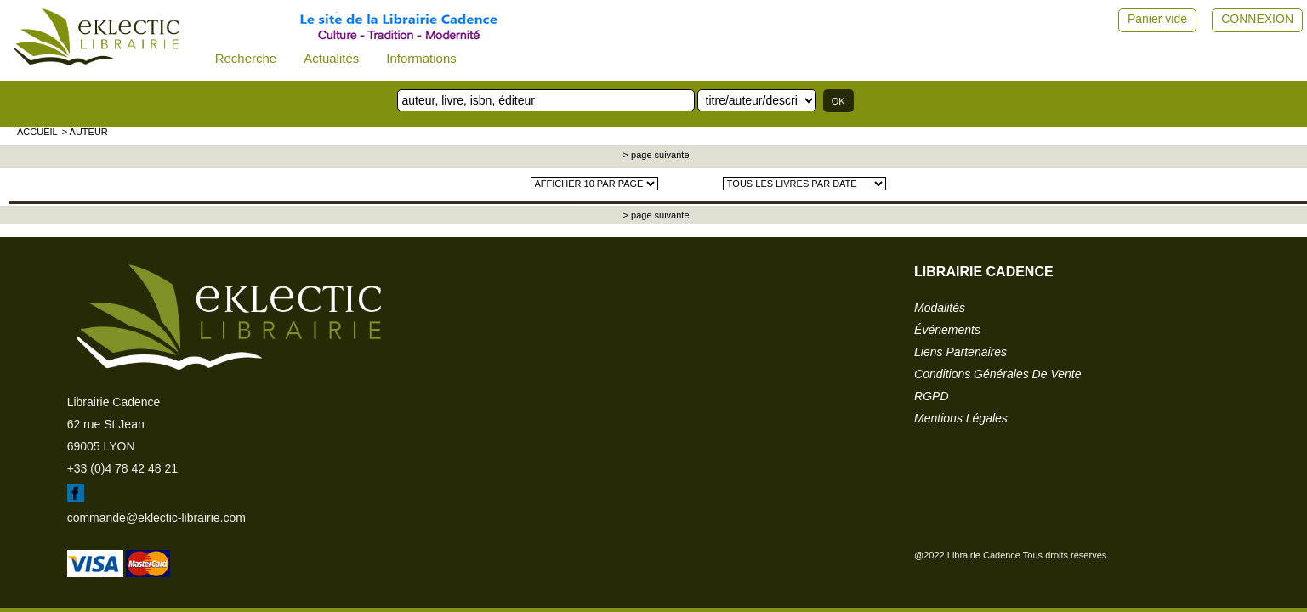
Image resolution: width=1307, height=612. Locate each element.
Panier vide (1157, 19)
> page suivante (655, 155)
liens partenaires (960, 352)
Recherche (246, 58)
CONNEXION (1257, 19)
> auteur (85, 132)
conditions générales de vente (997, 374)
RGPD (931, 396)
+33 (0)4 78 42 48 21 (122, 468)
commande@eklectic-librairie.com (156, 517)
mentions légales (961, 418)
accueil (37, 132)
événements (947, 330)
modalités (939, 307)
